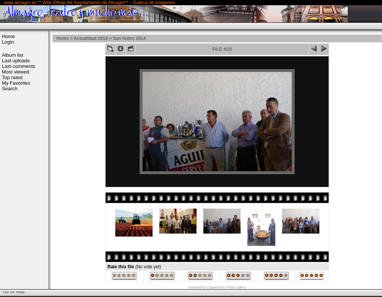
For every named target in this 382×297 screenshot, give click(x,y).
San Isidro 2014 (129, 38)
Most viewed (15, 72)
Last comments (18, 66)
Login (8, 42)
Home (8, 36)
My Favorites (16, 83)
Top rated (12, 77)
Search (10, 88)
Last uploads (16, 60)
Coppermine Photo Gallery (226, 287)
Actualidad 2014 (91, 38)
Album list (12, 55)
